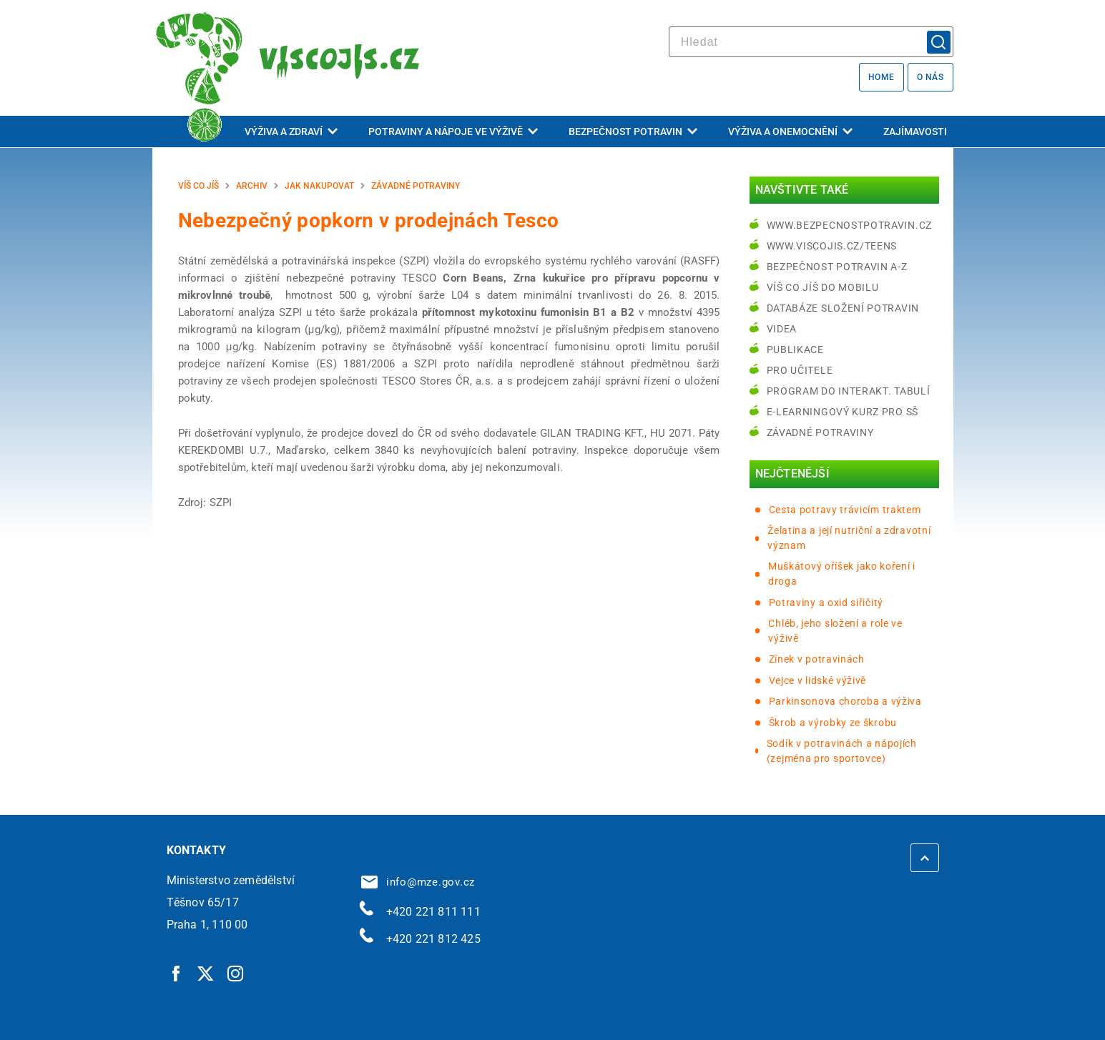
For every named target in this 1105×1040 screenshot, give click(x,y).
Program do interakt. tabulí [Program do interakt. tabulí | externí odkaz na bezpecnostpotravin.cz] (848, 391)
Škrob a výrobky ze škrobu (833, 722)
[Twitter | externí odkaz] (206, 972)
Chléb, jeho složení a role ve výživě (835, 631)
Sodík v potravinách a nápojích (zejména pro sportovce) (842, 751)
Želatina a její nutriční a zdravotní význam (848, 538)
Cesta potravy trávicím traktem (845, 509)
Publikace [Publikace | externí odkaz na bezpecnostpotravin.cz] (795, 349)
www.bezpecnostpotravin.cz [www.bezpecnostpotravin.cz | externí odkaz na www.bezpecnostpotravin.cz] (850, 225)
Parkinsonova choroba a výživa (845, 701)
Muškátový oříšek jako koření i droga (841, 573)
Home (881, 77)
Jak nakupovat (319, 186)
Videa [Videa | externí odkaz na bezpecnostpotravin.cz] (782, 329)
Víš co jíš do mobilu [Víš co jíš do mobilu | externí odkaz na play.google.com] (823, 287)
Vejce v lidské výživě (818, 680)
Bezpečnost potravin (633, 131)
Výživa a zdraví (291, 131)
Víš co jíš (198, 186)
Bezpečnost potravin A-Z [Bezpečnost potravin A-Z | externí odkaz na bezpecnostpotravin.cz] (837, 266)
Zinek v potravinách (817, 659)
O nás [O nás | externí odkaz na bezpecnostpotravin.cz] (930, 77)
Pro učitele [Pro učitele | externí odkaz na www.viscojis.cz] (800, 370)
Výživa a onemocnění (790, 131)
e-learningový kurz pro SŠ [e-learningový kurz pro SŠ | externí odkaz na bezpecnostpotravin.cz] (843, 411)
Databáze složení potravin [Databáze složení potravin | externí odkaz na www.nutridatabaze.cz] (843, 308)
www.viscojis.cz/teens (832, 246)
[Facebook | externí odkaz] (177, 972)
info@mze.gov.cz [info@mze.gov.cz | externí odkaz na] (418, 882)
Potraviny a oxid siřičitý (826, 602)
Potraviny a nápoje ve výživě (453, 131)
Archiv (251, 186)
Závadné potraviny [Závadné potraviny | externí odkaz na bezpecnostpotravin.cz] (820, 432)
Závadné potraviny (415, 186)
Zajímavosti (915, 131)
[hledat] (811, 41)
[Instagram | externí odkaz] (236, 972)
